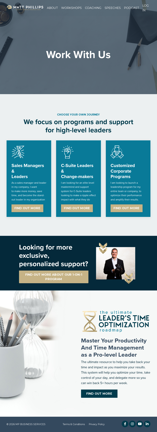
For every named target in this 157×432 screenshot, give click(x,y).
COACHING (93, 8)
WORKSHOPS (71, 8)
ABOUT (52, 8)
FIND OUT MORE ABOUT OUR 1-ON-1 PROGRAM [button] (53, 277)
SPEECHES (113, 8)
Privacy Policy (97, 424)
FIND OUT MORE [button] (27, 208)
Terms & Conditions (74, 424)
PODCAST (131, 8)
